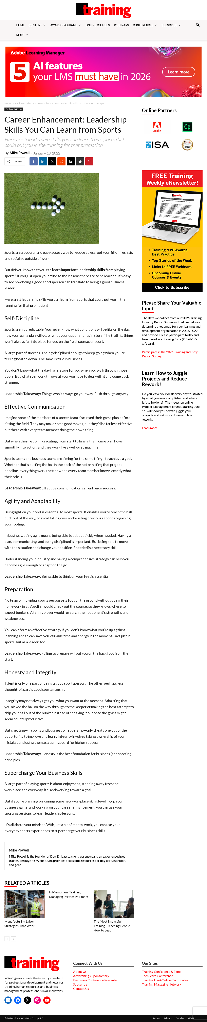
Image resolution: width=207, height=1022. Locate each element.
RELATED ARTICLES (26, 883)
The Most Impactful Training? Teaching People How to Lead (112, 925)
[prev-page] (7, 938)
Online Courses (98, 25)
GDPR (191, 1018)
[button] (198, 25)
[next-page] (13, 938)
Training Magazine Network (161, 984)
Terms (156, 1018)
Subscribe (171, 25)
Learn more (149, 428)
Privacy (168, 1018)
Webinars (121, 25)
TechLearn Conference (157, 976)
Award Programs (65, 25)
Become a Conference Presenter (95, 980)
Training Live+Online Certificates (165, 980)
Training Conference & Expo (161, 971)
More (22, 35)
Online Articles (23, 103)
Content (37, 25)
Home (20, 25)
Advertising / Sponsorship (91, 976)
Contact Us (81, 988)
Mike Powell (20, 153)
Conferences (145, 25)
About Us (80, 971)
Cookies (179, 1018)
